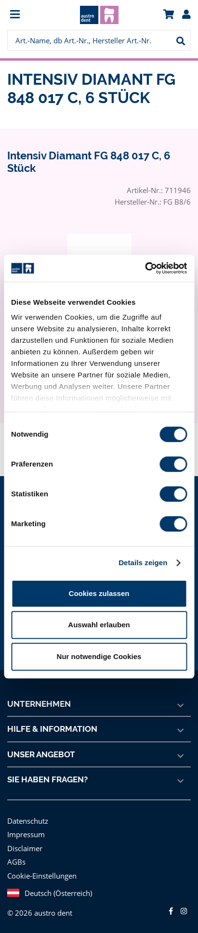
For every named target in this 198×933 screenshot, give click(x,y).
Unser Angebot (41, 754)
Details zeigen (143, 562)
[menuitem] (30, 15)
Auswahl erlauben (99, 625)
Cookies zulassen (99, 593)
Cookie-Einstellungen (41, 875)
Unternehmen (39, 704)
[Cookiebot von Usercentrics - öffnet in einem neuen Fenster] (145, 268)
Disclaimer (24, 848)
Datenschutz (27, 820)
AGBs (16, 861)
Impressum (25, 834)
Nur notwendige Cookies (99, 656)
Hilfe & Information (51, 729)
